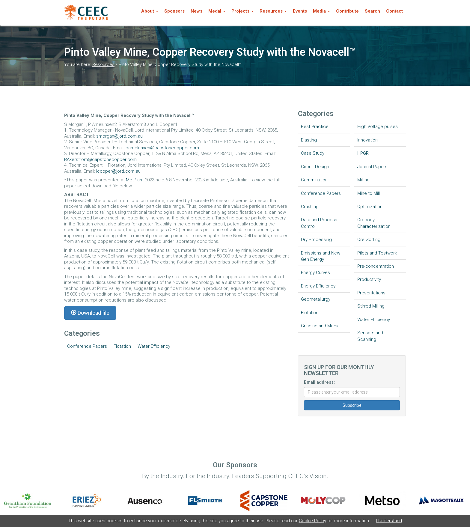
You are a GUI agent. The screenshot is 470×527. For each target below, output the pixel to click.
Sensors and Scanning (370, 336)
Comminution (314, 180)
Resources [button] (273, 11)
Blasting (309, 140)
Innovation (367, 140)
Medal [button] (216, 11)
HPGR (363, 153)
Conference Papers (87, 346)
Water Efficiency (154, 346)
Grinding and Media (320, 326)
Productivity (369, 279)
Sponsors (174, 11)
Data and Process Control (319, 223)
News (196, 11)
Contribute (347, 11)
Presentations (371, 293)
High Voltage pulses (377, 126)
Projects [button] (242, 11)
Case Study (312, 153)
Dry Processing (316, 239)
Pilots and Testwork (377, 253)
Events (300, 11)
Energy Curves (315, 272)
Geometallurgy (315, 299)
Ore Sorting (368, 239)
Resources (103, 64)
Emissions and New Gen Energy (320, 256)
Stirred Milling (371, 306)
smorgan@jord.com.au (119, 136)
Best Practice (315, 126)
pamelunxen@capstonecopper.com (162, 147)
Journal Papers (372, 166)
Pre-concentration (375, 266)
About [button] (149, 11)
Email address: (319, 382)
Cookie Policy (312, 520)
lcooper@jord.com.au (118, 171)
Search (372, 11)
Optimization (369, 206)
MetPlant (135, 180)
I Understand (389, 520)
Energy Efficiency (318, 286)
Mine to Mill (368, 193)
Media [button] (321, 11)
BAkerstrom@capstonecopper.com (100, 159)
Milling (363, 180)
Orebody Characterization (374, 223)
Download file (90, 313)
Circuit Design (315, 166)
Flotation (122, 346)
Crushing (310, 206)
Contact (394, 11)
